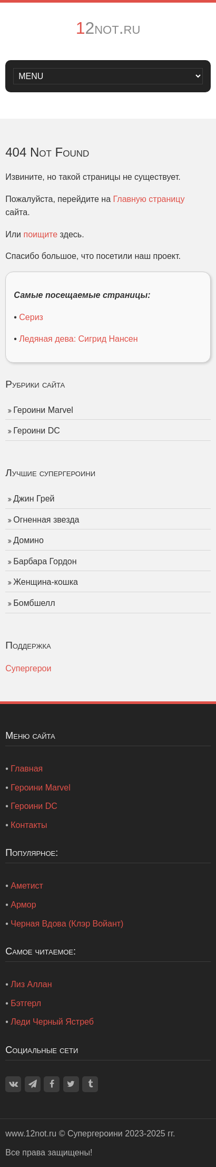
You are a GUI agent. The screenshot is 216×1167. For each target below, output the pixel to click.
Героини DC (36, 430)
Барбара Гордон (44, 561)
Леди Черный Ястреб (52, 1021)
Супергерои (28, 668)
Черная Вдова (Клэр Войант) (67, 923)
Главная (27, 768)
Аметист (27, 885)
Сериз (31, 317)
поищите (40, 234)
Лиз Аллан (31, 984)
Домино (28, 540)
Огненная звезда (46, 519)
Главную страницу (149, 199)
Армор (23, 904)
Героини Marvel (43, 410)
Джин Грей (33, 498)
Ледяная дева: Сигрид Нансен (78, 338)
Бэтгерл (26, 1003)
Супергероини (95, 1133)
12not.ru (108, 27)
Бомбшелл (34, 603)
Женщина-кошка (45, 581)
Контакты (29, 825)
